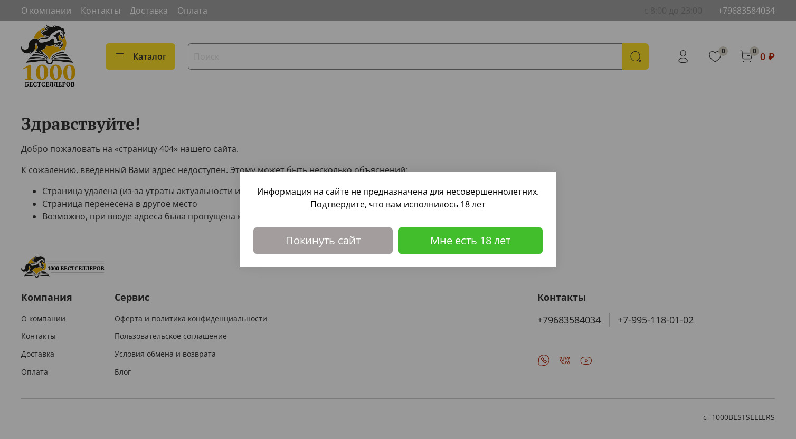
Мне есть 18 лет (470, 240)
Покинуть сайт (323, 240)
